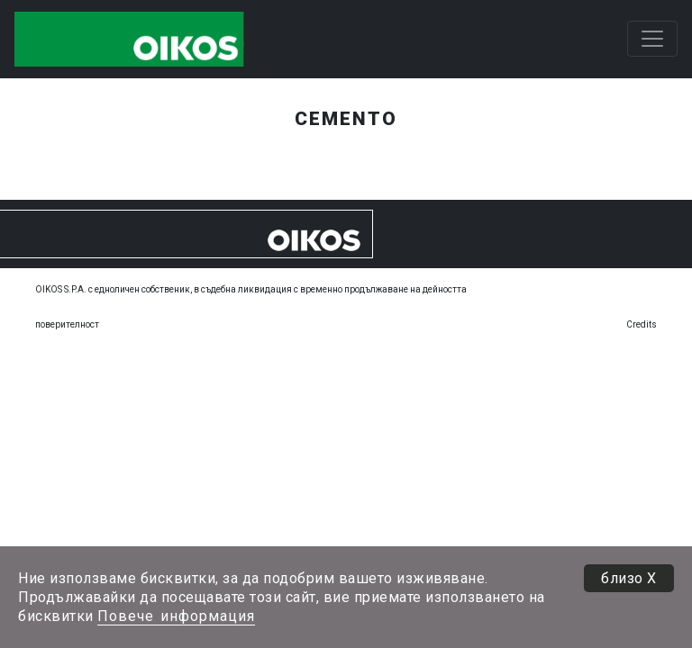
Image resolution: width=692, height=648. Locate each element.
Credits (641, 324)
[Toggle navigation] (652, 39)
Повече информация (176, 616)
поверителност (67, 324)
